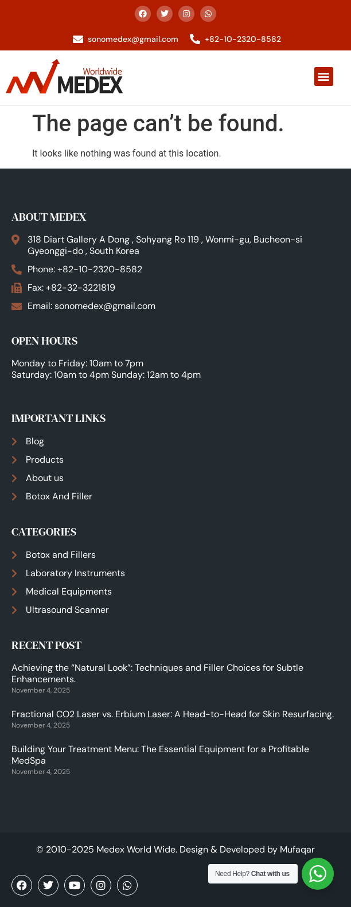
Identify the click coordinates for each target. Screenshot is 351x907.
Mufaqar (297, 849)
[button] (323, 76)
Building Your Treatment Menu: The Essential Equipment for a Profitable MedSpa (160, 755)
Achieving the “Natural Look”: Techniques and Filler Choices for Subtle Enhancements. (157, 673)
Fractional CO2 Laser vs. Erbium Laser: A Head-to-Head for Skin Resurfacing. (172, 714)
